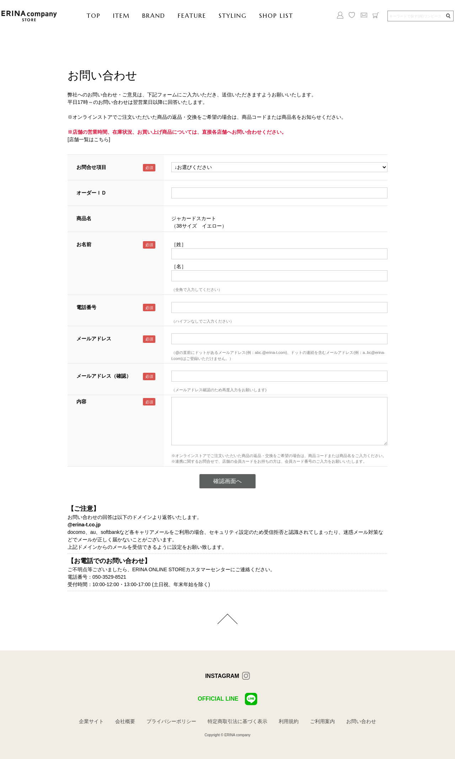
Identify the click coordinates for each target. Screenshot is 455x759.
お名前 (83, 244)
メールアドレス (93, 338)
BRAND (153, 16)
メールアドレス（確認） (103, 376)
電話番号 (86, 307)
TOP (94, 16)
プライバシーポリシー (171, 721)
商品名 (83, 218)
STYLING (233, 16)
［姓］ (178, 244)
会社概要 (125, 721)
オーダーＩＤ (91, 193)
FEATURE (192, 16)
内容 (81, 401)
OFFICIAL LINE (227, 699)
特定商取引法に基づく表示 (237, 721)
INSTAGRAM (222, 676)
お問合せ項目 (91, 167)
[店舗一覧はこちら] (89, 139)
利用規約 (289, 721)
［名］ (178, 266)
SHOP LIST (276, 16)
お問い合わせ (361, 721)
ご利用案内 (322, 721)
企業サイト (91, 721)
